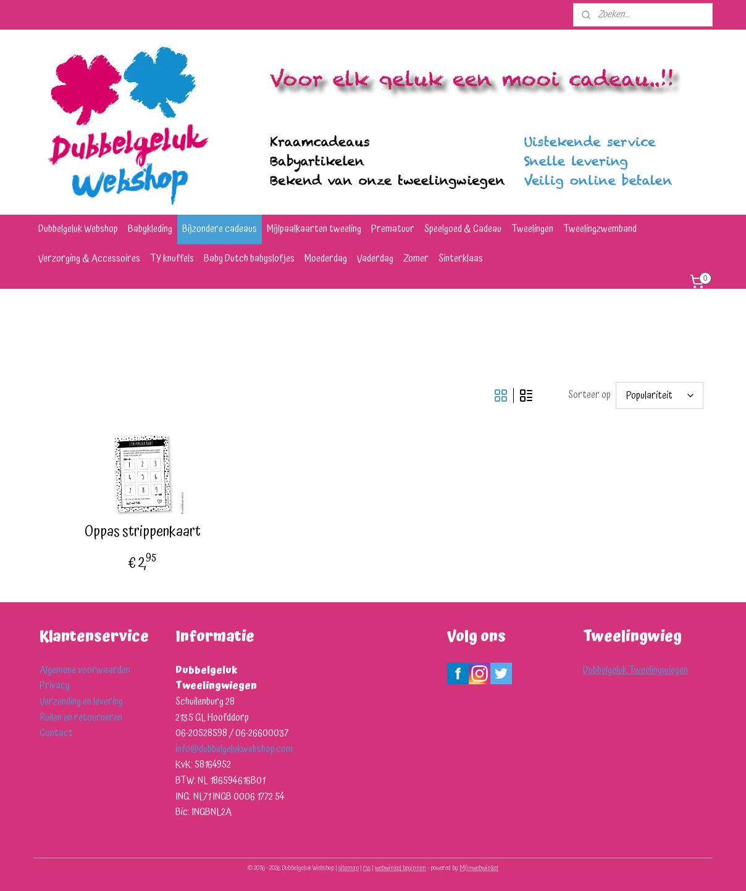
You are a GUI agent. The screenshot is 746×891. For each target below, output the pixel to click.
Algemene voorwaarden (85, 670)
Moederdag (325, 259)
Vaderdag (375, 259)
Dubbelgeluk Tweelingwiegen (635, 670)
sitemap (348, 868)
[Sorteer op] (659, 395)
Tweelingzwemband (600, 229)
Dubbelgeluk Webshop (78, 229)
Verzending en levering (81, 702)
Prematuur (392, 229)
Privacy (55, 686)
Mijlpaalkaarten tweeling (314, 229)
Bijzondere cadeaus (219, 229)
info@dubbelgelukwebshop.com (234, 749)
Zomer (416, 259)
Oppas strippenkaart (143, 532)
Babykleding (150, 229)
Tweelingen (532, 229)
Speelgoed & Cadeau (462, 229)
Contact (56, 733)
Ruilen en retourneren (81, 718)
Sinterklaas (460, 259)
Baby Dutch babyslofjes (249, 259)
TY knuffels (172, 259)
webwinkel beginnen (400, 868)
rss (367, 868)
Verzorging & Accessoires (89, 259)
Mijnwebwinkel (478, 868)
